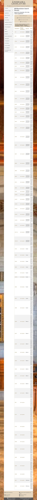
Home (7, 8)
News (6, 29)
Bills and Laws (9, 15)
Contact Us (7, 495)
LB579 (16, 272)
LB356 (16, 84)
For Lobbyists (7, 47)
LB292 (16, 70)
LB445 (16, 98)
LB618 (16, 121)
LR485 (16, 465)
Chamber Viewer (9, 10)
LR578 (16, 383)
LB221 (16, 480)
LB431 (16, 91)
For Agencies (7, 40)
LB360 (16, 486)
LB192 (16, 248)
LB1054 (16, 220)
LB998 (16, 307)
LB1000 (16, 194)
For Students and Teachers (8, 51)
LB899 (16, 176)
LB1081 (16, 225)
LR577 (16, 375)
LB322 (16, 77)
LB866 (16, 163)
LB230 (16, 255)
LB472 (16, 112)
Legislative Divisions (9, 22)
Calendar (6, 17)
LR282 (16, 343)
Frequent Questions (9, 492)
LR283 (16, 352)
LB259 (16, 261)
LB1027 (16, 199)
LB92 (15, 36)
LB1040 (16, 203)
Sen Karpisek (22, 31)
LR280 (16, 321)
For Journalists (7, 45)
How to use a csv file (23, 19)
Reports (9, 31)
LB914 (16, 182)
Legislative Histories (8, 24)
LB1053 (16, 214)
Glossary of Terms (22, 494)
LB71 (15, 31)
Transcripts (7, 38)
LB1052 (16, 208)
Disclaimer (21, 495)
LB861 (16, 153)
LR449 (16, 441)
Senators (9, 33)
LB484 (16, 267)
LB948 (16, 187)
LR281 (16, 333)
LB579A (16, 276)
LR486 (16, 474)
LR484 (16, 457)
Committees (9, 19)
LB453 (16, 104)
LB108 (16, 41)
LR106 (16, 426)
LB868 (16, 170)
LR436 (16, 434)
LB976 (16, 191)
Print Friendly (23, 21)
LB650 (16, 145)
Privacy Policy (7, 494)
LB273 (16, 66)
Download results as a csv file (23, 17)
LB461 (16, 108)
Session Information (8, 36)
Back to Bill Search (23, 15)
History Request (7, 26)
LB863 (16, 286)
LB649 (16, 136)
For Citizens (7, 43)
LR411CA (16, 232)
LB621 (16, 127)
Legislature (9, 13)
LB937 (16, 298)
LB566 (16, 116)
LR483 (16, 448)
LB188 (16, 52)
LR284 (16, 360)
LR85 (15, 402)
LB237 (16, 62)
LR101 (16, 414)
